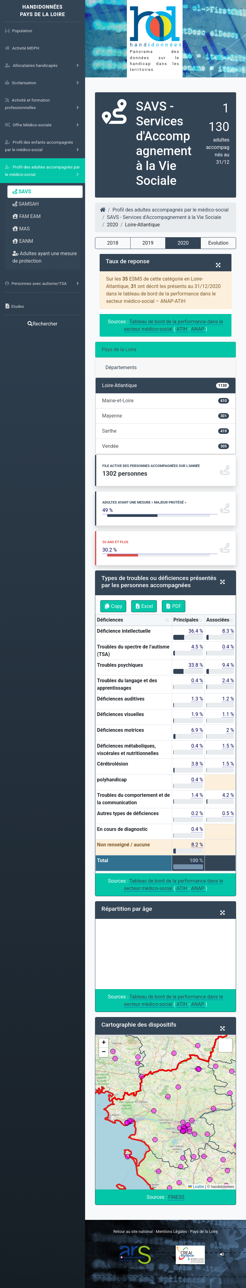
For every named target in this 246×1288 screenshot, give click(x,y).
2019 (147, 243)
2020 (183, 243)
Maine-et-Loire (165, 401)
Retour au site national (133, 1231)
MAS (21, 229)
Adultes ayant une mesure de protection (44, 257)
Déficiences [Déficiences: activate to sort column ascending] (110, 620)
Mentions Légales (172, 1231)
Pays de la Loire (119, 349)
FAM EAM (26, 216)
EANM (22, 241)
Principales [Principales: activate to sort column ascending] (185, 620)
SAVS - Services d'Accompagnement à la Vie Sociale (164, 217)
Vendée (165, 446)
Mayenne (165, 416)
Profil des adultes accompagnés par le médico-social (170, 210)
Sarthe (165, 431)
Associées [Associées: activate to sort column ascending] (217, 620)
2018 (112, 243)
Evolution (218, 243)
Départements (121, 367)
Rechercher (42, 324)
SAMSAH (25, 204)
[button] (103, 1043)
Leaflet (196, 1187)
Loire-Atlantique (165, 385)
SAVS (21, 191)
